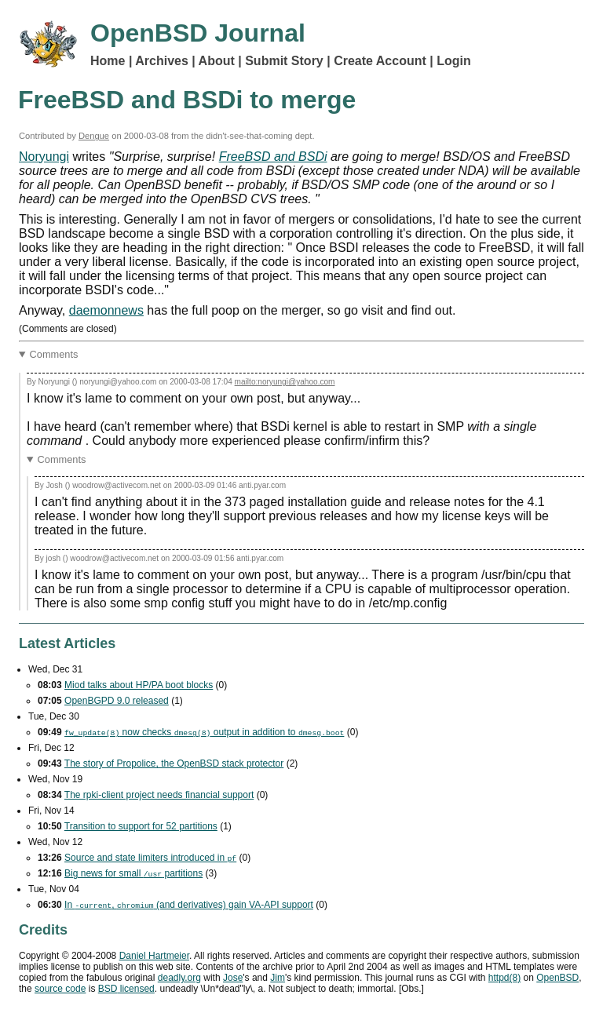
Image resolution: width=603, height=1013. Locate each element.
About (217, 60)
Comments (54, 354)
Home (107, 60)
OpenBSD (557, 977)
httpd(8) (504, 977)
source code (60, 988)
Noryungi (44, 156)
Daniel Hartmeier (154, 955)
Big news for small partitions (133, 873)
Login (454, 60)
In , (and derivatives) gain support (188, 904)
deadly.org (179, 977)
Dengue (94, 135)
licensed (126, 988)
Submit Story (284, 60)
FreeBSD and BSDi (273, 156)
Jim (277, 977)
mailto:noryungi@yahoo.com (285, 381)
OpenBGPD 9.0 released (116, 700)
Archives (161, 60)
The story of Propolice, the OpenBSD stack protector (173, 763)
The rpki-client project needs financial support (159, 794)
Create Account (380, 60)
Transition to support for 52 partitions (140, 826)
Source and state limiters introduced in (150, 857)
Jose (233, 977)
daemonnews (106, 310)
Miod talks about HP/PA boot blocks (138, 685)
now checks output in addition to (204, 732)
